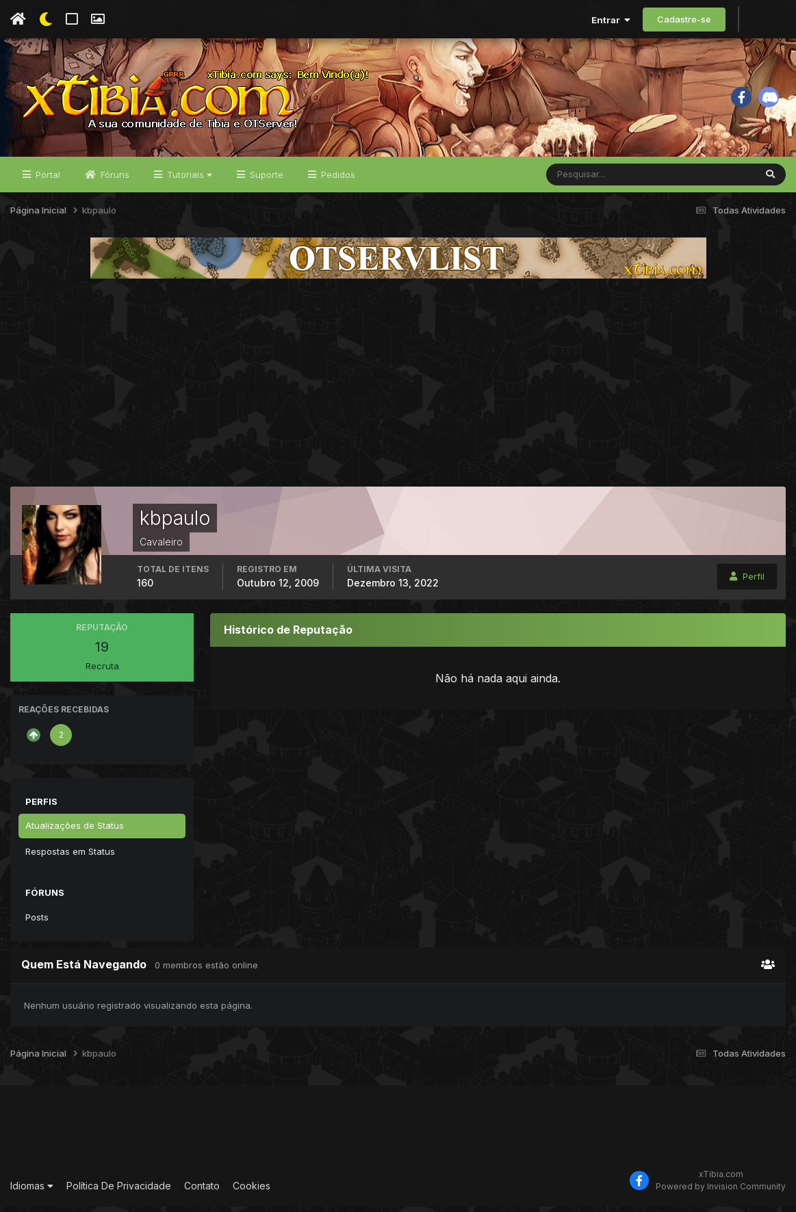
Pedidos (336, 179)
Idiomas (31, 1190)
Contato (202, 1190)
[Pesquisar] (591, 179)
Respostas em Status (70, 856)
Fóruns (113, 179)
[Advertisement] (398, 387)
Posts (37, 921)
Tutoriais (188, 179)
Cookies (251, 1190)
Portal (46, 179)
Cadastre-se (684, 19)
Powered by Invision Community (721, 1191)
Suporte (265, 179)
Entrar (610, 19)
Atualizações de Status (74, 830)
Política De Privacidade (118, 1190)
